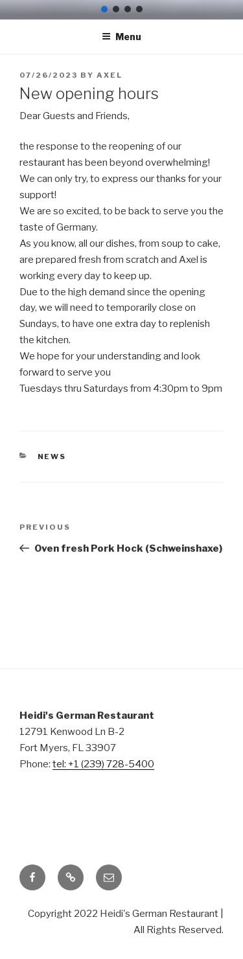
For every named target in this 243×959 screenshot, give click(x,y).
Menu (121, 36)
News (52, 456)
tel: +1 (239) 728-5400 (103, 764)
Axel (109, 75)
